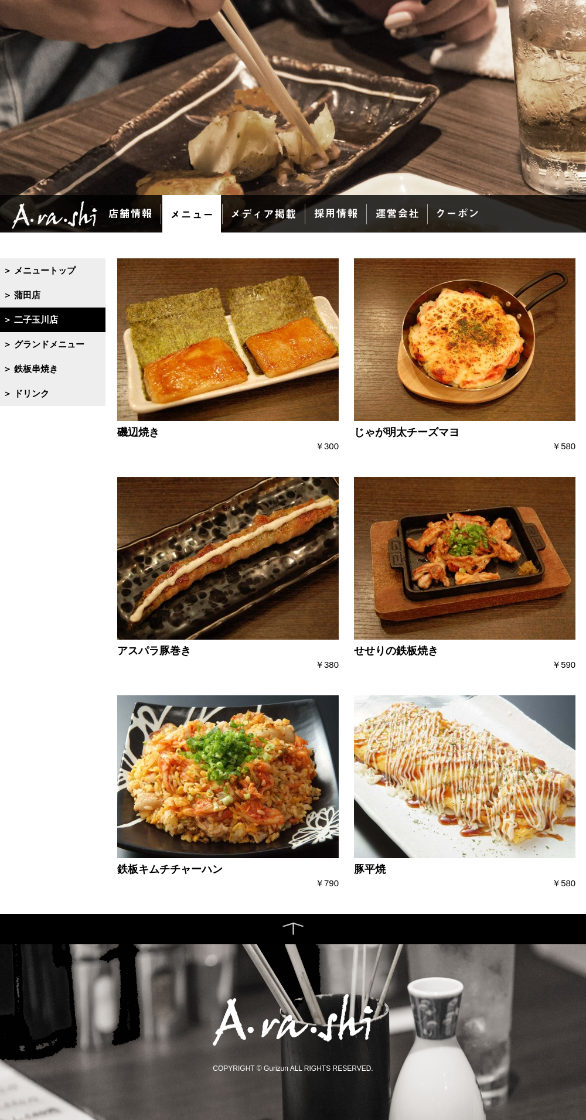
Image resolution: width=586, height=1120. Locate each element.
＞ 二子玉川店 (30, 320)
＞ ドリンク (26, 393)
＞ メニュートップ (39, 270)
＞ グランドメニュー (43, 344)
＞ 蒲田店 (21, 295)
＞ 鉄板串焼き (30, 369)
